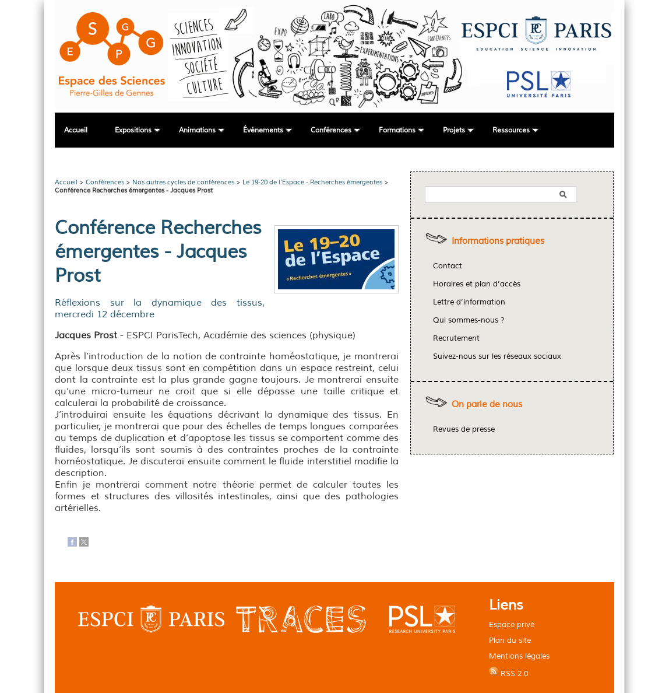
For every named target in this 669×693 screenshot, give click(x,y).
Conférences (331, 130)
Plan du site (510, 640)
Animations (197, 130)
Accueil (75, 130)
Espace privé (511, 624)
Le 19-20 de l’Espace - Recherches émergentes (312, 182)
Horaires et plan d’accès (476, 284)
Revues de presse (464, 429)
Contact (447, 266)
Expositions (133, 130)
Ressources (511, 130)
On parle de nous (487, 404)
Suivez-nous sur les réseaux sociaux (497, 356)
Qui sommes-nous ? (469, 320)
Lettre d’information (469, 302)
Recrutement (456, 338)
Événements (263, 130)
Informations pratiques (498, 241)
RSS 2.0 (509, 672)
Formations (397, 130)
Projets (454, 130)
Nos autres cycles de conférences (183, 182)
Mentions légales (519, 656)
